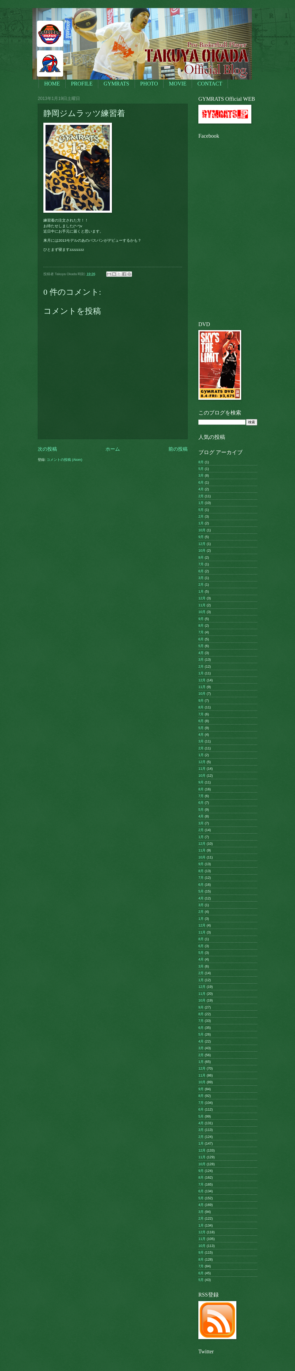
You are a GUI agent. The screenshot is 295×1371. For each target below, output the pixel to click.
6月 (201, 482)
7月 (201, 564)
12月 (202, 544)
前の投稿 (178, 449)
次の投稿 (47, 449)
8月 (201, 462)
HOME (52, 84)
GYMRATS (116, 84)
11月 (202, 605)
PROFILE (82, 84)
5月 (201, 469)
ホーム (112, 449)
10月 (202, 530)
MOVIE (178, 84)
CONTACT (209, 84)
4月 (201, 489)
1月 (201, 503)
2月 (201, 496)
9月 (201, 537)
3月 (201, 475)
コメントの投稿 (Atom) (64, 460)
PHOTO (149, 84)
